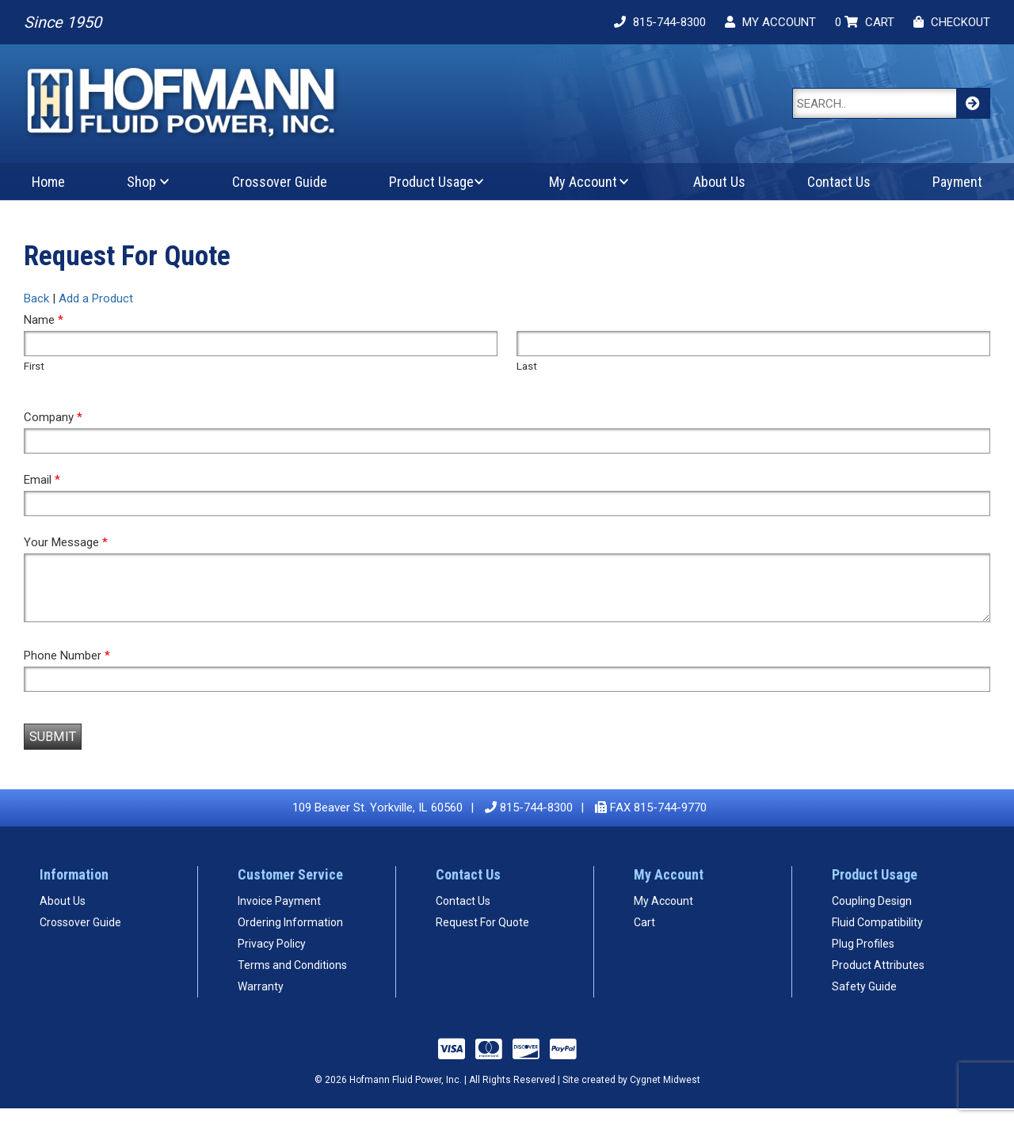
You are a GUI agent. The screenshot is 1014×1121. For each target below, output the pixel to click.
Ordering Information (290, 934)
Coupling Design (872, 912)
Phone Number (67, 667)
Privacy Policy (272, 955)
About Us (719, 181)
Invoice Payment (279, 912)
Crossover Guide (279, 181)
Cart (644, 934)
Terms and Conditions (292, 977)
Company (53, 417)
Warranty (261, 998)
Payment (957, 181)
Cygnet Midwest (665, 1091)
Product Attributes (878, 977)
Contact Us (839, 181)
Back (36, 298)
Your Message (66, 542)
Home (48, 181)
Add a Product (96, 298)
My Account (583, 181)
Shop (141, 181)
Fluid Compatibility (877, 934)
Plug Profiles (863, 955)
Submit (52, 748)
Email (42, 480)
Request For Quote (482, 934)
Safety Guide (864, 998)
